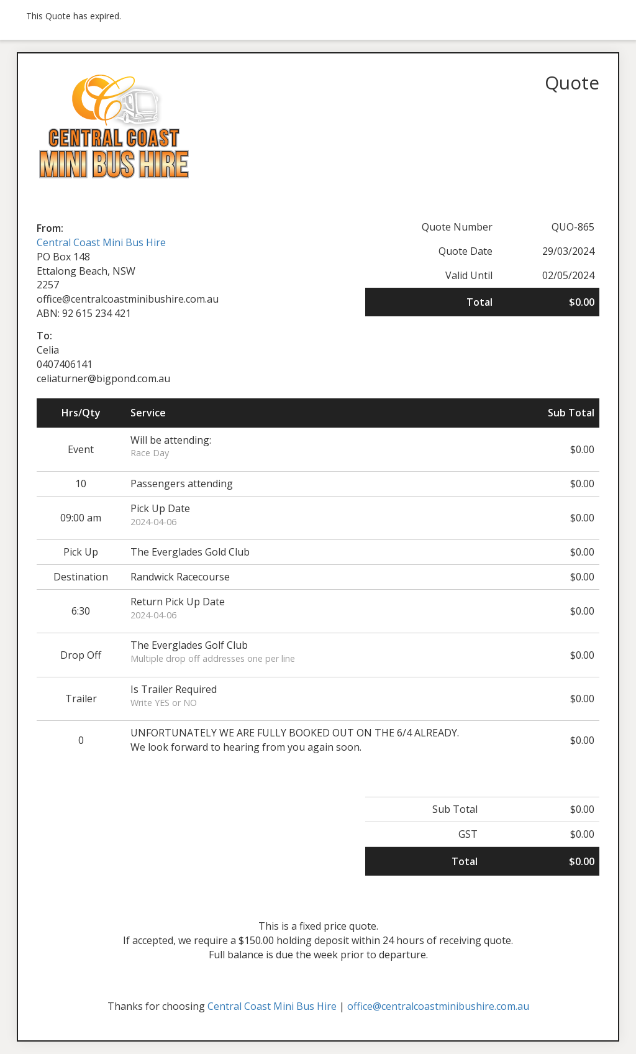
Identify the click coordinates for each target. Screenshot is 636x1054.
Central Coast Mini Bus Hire (101, 242)
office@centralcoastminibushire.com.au (438, 1006)
